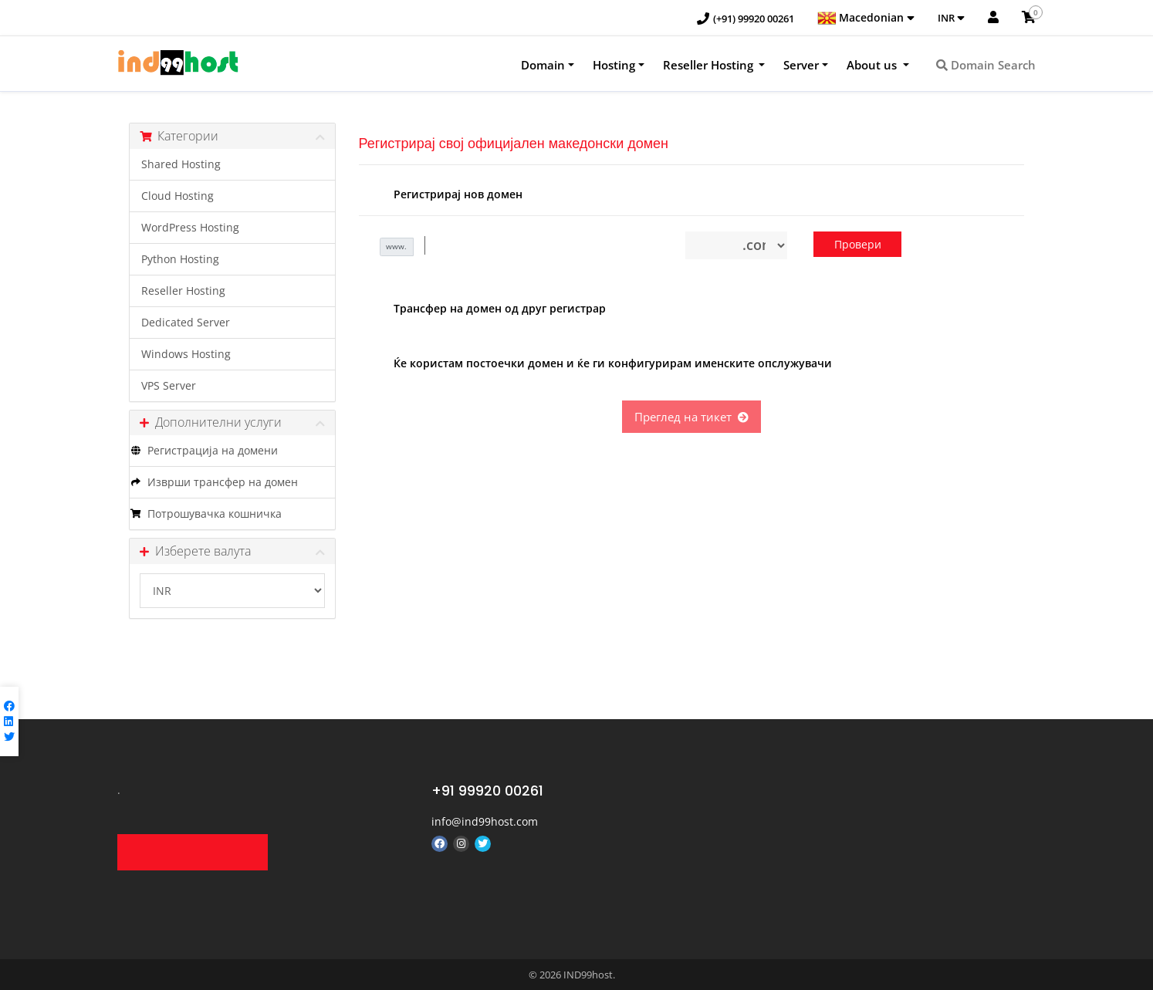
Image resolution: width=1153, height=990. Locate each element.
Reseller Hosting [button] (709, 65)
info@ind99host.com (484, 821)
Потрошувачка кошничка (206, 514)
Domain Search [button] (986, 65)
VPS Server (168, 386)
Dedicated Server (185, 322)
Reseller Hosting (183, 291)
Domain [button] (543, 65)
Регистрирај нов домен (446, 195)
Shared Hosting (181, 164)
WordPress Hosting (190, 228)
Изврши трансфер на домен (214, 482)
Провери (857, 244)
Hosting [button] (614, 65)
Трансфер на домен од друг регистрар (488, 309)
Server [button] (801, 65)
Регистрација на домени (204, 450)
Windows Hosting (186, 354)
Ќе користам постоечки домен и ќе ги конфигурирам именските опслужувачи (601, 364)
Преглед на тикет (691, 416)
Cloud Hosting (177, 196)
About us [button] (873, 65)
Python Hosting (180, 259)
